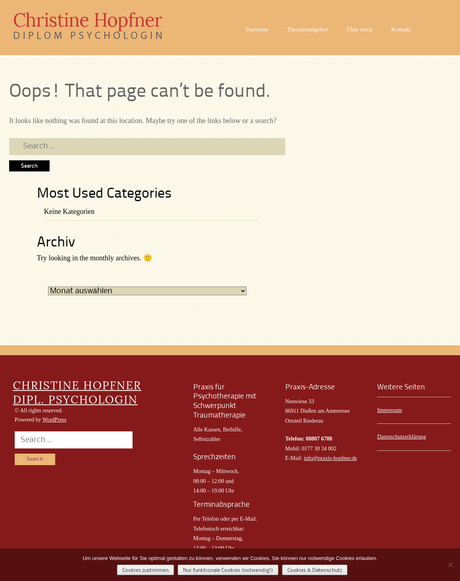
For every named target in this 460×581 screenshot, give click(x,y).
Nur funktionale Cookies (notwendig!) (228, 570)
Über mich (359, 29)
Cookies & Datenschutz (314, 570)
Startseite (257, 29)
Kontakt (401, 29)
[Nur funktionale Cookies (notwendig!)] (450, 565)
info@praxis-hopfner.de (330, 458)
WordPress (54, 420)
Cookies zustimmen (145, 570)
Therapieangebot (307, 29)
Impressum (389, 410)
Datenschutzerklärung (401, 437)
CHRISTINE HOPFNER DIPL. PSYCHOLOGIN (77, 392)
